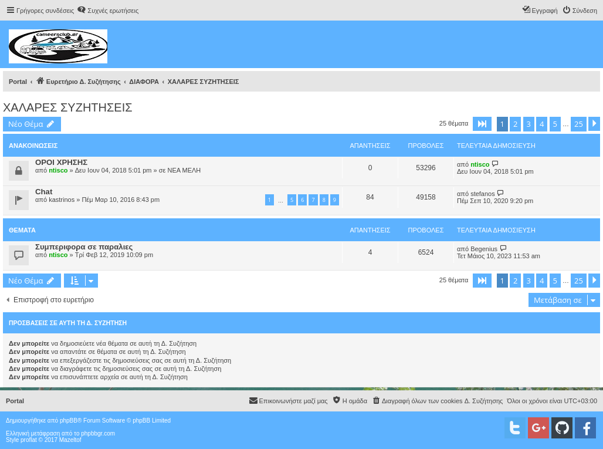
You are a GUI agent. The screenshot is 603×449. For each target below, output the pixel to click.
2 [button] (515, 124)
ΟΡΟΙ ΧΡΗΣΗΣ (61, 162)
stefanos (482, 193)
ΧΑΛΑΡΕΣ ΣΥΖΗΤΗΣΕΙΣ (68, 107)
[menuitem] (107, 10)
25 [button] (578, 124)
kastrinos (61, 199)
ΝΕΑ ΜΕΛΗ (184, 170)
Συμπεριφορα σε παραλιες (84, 246)
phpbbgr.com (98, 433)
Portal (18, 81)
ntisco (58, 170)
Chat (43, 191)
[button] (482, 124)
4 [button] (542, 124)
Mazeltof (70, 440)
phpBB (68, 420)
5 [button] (555, 124)
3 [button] (529, 124)
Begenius (483, 248)
